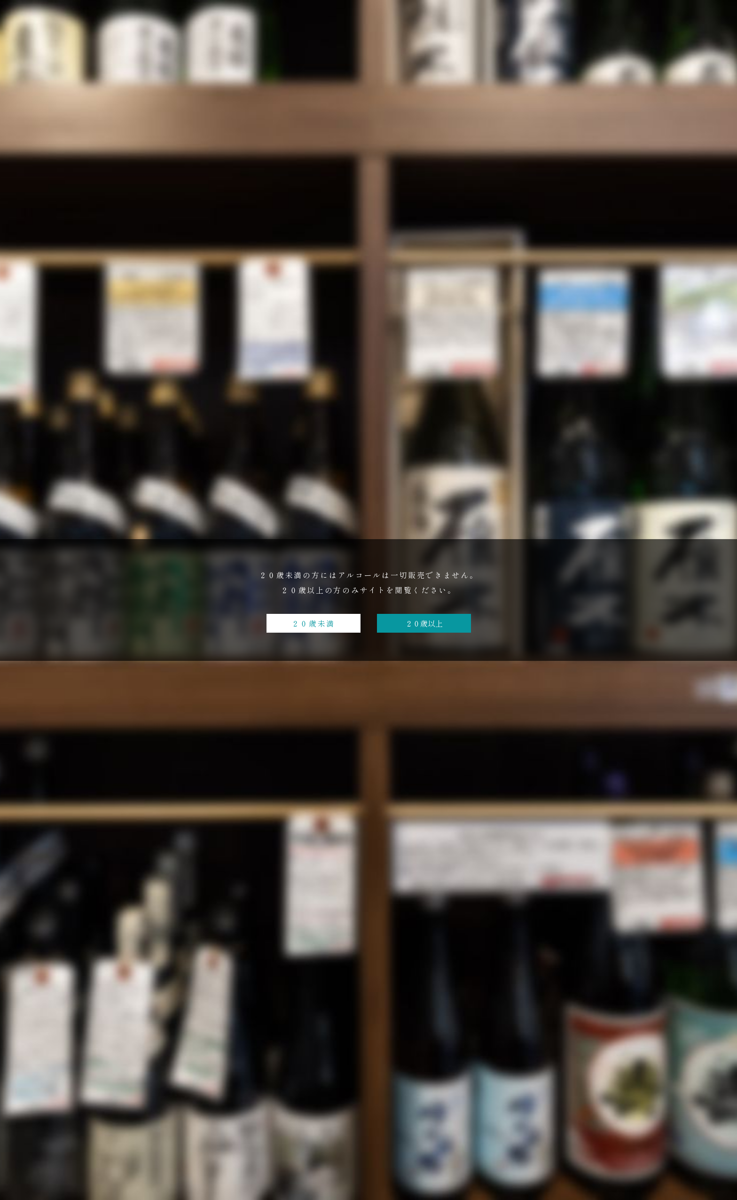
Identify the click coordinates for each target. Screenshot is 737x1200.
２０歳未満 (313, 623)
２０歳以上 (424, 623)
